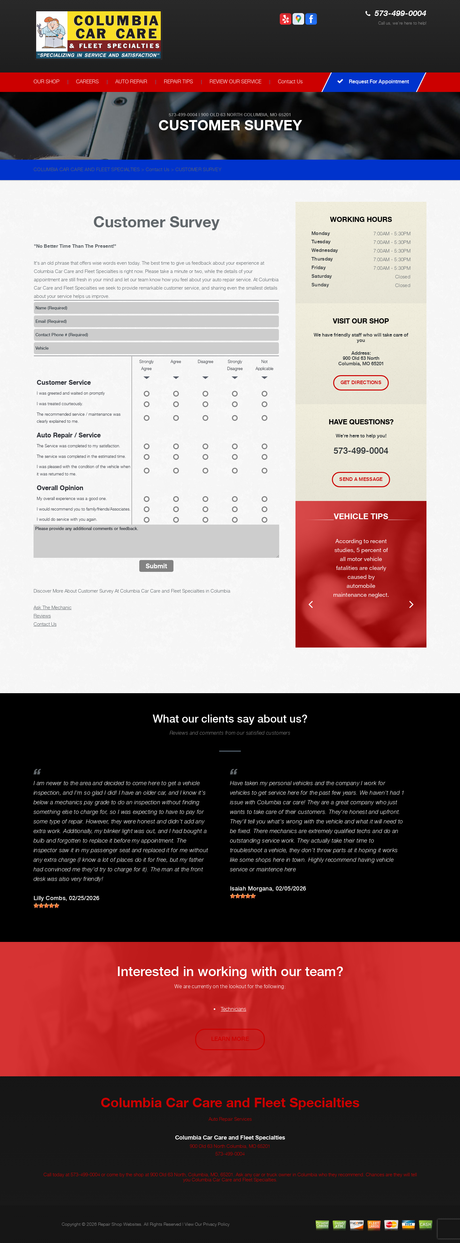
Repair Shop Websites (119, 1224)
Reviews (42, 615)
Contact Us (290, 82)
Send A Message (360, 479)
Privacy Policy (216, 1224)
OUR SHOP (46, 82)
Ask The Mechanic (53, 607)
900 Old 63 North (221, 114)
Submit (156, 566)
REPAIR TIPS (178, 82)
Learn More (230, 1038)
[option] (360, 574)
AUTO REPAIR (131, 82)
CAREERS (87, 82)
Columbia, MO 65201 (267, 114)
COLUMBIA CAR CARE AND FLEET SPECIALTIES (87, 169)
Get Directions (361, 382)
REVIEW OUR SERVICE (235, 82)
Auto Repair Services (230, 1119)
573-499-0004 (400, 14)
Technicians (233, 1009)
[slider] (46, 905)
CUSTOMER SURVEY (198, 169)
